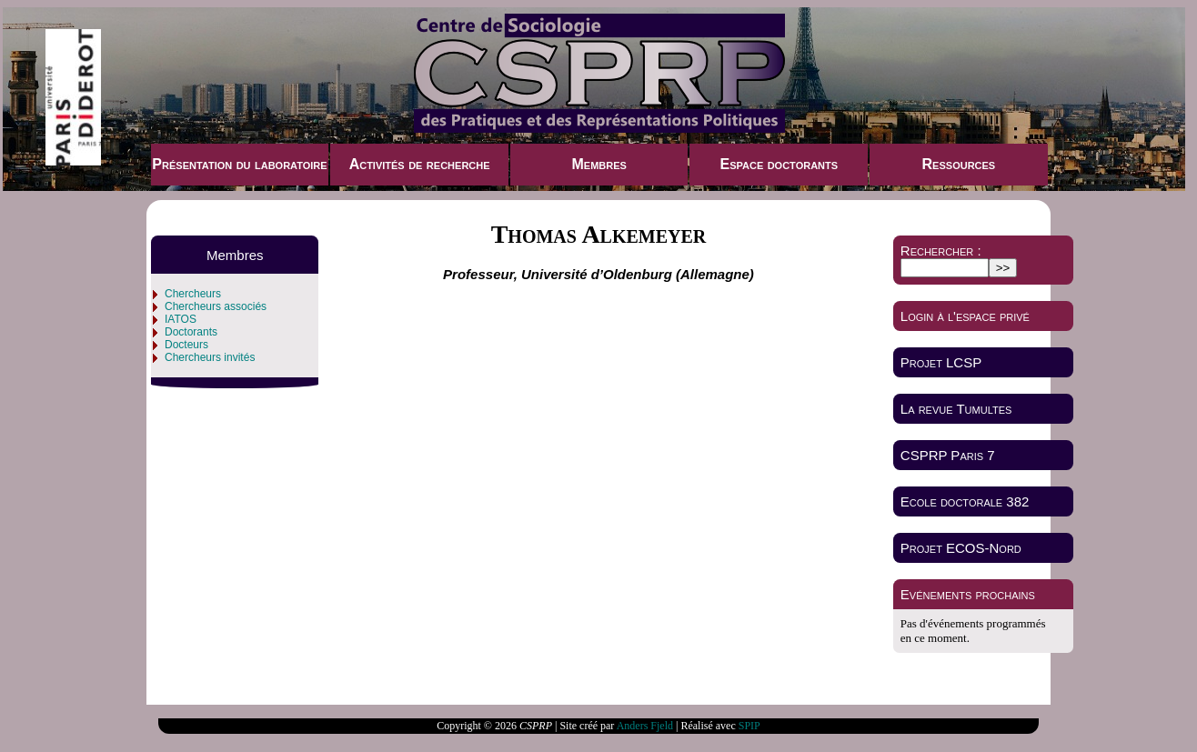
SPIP (749, 725)
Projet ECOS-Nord (960, 548)
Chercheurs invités (210, 357)
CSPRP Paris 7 (947, 455)
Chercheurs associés (216, 306)
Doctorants (191, 332)
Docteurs (186, 344)
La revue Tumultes (956, 408)
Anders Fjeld (645, 725)
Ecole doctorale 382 (965, 501)
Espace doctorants (778, 164)
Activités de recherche (419, 164)
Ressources (959, 164)
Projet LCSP (940, 362)
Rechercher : (940, 250)
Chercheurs (193, 293)
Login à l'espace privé (965, 316)
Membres (598, 164)
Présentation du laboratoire (239, 164)
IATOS (180, 319)
